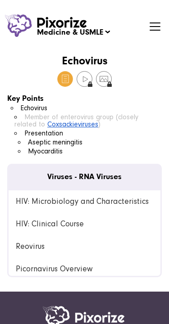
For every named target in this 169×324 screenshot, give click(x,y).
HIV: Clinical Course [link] (50, 224)
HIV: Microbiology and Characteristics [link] (82, 201)
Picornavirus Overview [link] (54, 269)
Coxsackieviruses (72, 124)
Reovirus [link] (30, 246)
